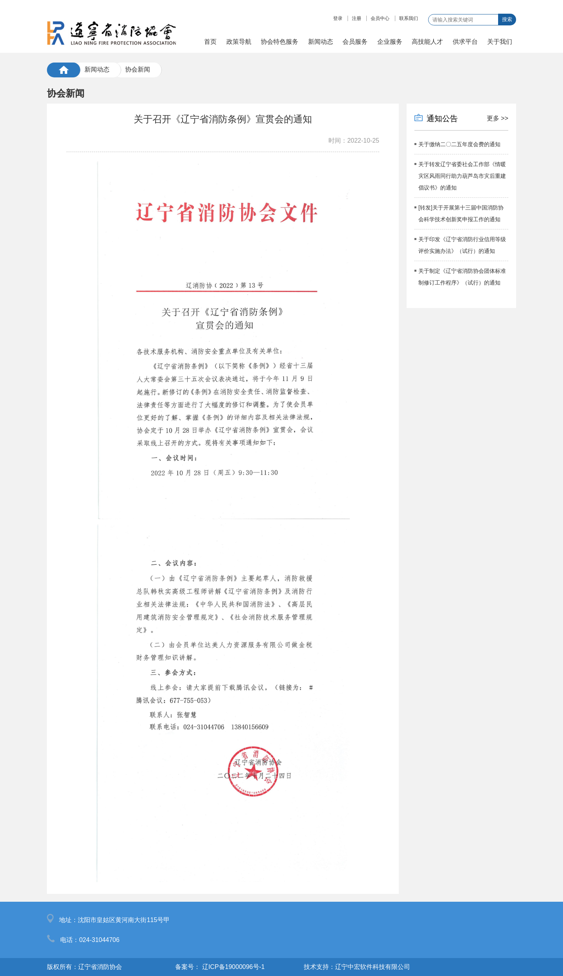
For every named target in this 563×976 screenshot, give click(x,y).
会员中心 (380, 18)
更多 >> (497, 118)
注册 (356, 18)
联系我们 (408, 18)
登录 (337, 18)
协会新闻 (137, 69)
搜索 (507, 19)
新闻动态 (96, 69)
